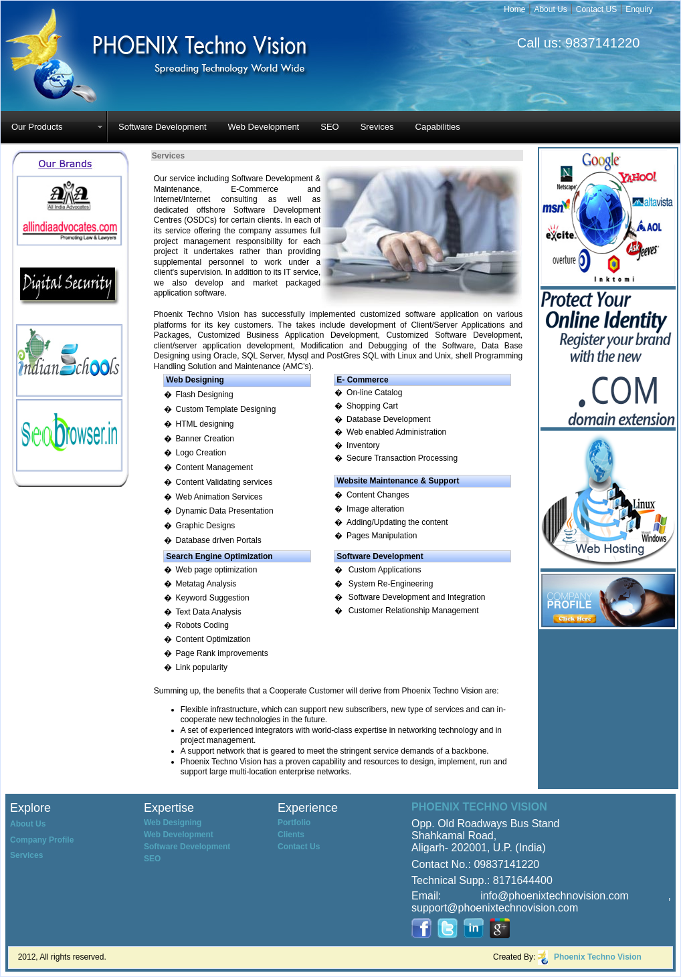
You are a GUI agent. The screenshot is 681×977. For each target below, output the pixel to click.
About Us (550, 9)
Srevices (377, 127)
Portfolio (294, 822)
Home (514, 9)
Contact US (596, 9)
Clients (291, 834)
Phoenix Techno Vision (598, 957)
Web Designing (172, 822)
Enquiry (639, 9)
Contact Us (299, 846)
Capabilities (437, 127)
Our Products (37, 127)
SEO (329, 127)
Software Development (162, 127)
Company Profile (42, 840)
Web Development (264, 127)
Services (26, 855)
